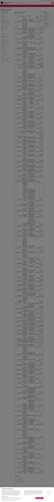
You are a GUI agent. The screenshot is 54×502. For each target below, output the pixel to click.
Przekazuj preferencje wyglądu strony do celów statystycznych (10, 499)
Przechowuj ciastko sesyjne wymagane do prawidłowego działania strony (12, 497)
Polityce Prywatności (28, 494)
